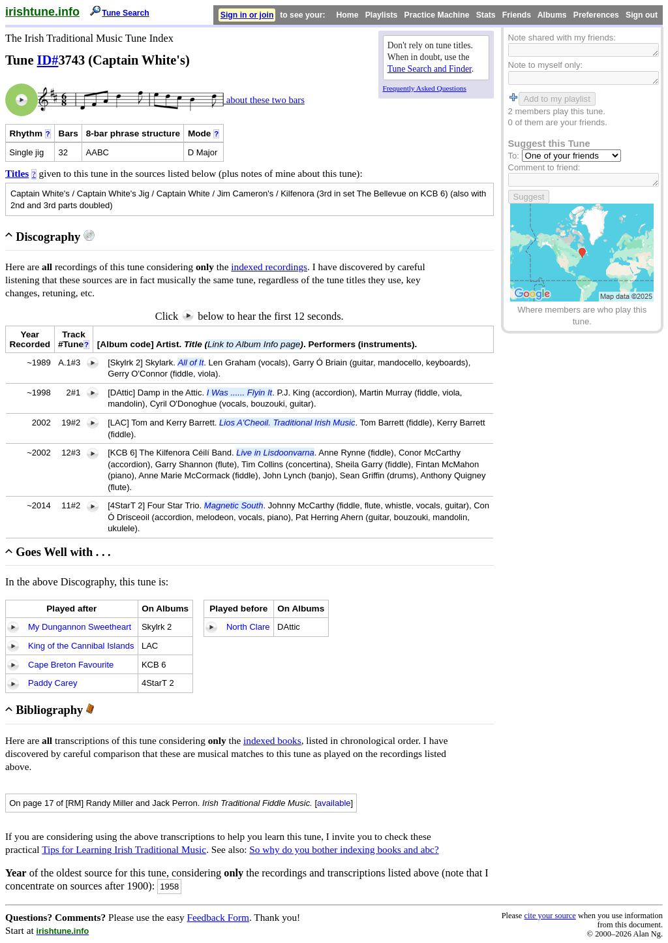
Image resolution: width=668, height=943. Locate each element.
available (334, 803)
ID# (48, 60)
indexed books (272, 740)
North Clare (248, 627)
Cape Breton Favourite (71, 665)
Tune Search (125, 13)
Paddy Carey (52, 683)
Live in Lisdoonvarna (275, 452)
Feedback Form (218, 917)
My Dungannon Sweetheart (79, 627)
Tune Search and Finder (429, 69)
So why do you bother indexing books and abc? (343, 849)
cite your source (549, 915)
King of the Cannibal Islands (81, 646)
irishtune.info (42, 11)
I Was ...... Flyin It (240, 392)
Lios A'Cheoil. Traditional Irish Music (287, 422)
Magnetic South (234, 505)
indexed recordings (269, 266)
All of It (190, 362)
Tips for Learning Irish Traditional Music (124, 849)
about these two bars (264, 100)
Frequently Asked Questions (424, 88)
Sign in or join (247, 15)
